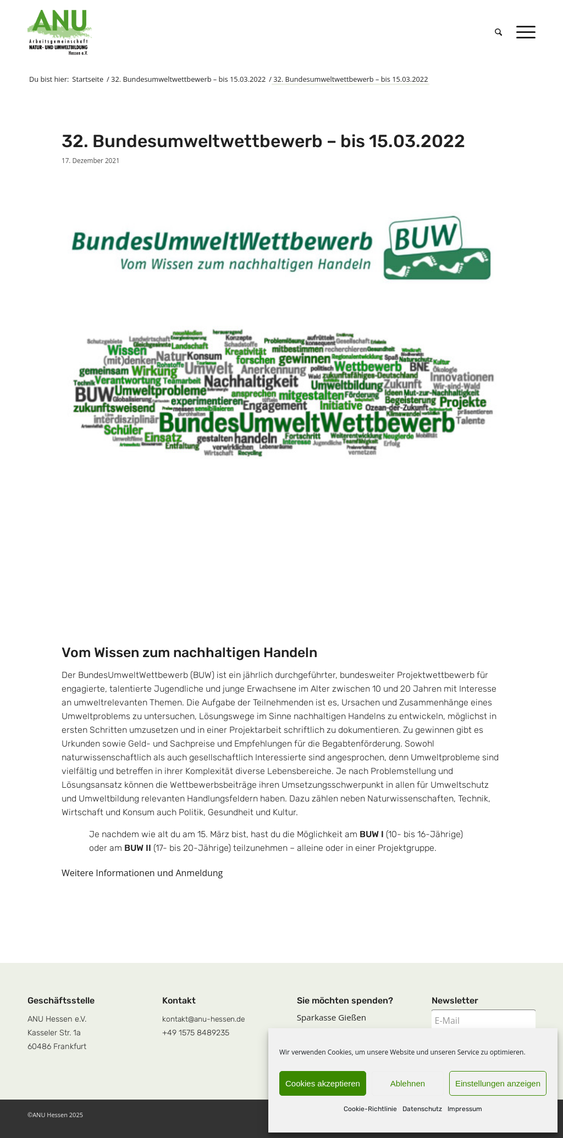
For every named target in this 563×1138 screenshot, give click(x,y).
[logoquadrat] (59, 32)
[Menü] (522, 32)
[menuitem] (498, 32)
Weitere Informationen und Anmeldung (142, 873)
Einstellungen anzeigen (497, 1083)
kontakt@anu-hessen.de (203, 1018)
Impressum (465, 1109)
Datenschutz (422, 1109)
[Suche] (498, 32)
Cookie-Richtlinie (370, 1109)
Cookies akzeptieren (322, 1083)
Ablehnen (407, 1083)
